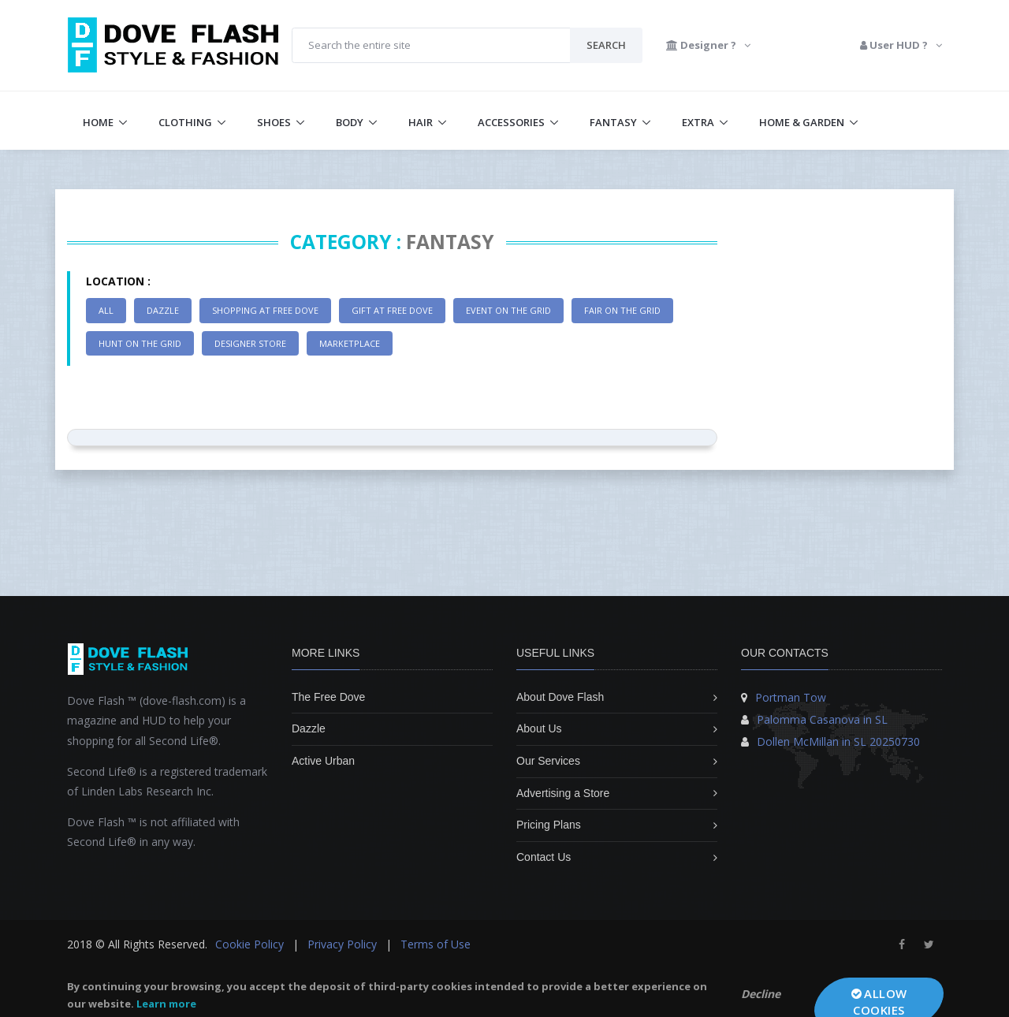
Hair (420, 122)
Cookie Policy (249, 944)
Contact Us (543, 857)
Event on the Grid (508, 310)
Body (349, 122)
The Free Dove (328, 697)
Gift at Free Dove (392, 310)
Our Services (548, 760)
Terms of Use (435, 944)
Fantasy (613, 122)
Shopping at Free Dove (265, 310)
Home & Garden (801, 122)
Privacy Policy (342, 944)
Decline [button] (760, 993)
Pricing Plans (548, 824)
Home (98, 122)
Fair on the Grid (622, 310)
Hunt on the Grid (140, 343)
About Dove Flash (560, 697)
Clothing (185, 122)
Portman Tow (790, 697)
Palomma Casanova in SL (822, 719)
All (106, 310)
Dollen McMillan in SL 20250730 (838, 741)
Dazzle (163, 310)
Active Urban (323, 760)
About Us (539, 728)
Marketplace (349, 343)
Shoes (274, 122)
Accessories (511, 122)
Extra (698, 122)
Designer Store (250, 343)
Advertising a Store (562, 793)
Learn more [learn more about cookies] (166, 1004)
